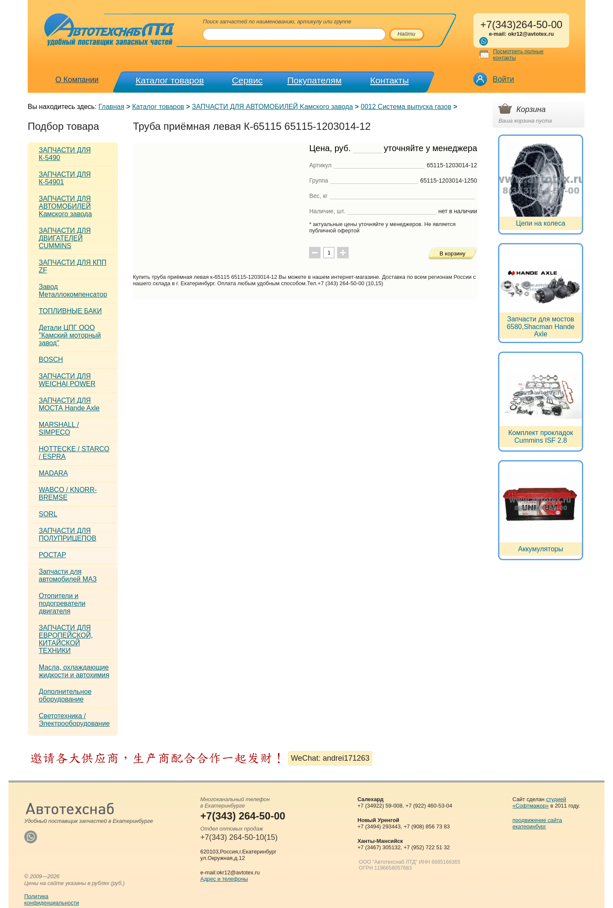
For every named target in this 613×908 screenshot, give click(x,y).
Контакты (389, 80)
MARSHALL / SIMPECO (59, 428)
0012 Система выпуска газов (406, 106)
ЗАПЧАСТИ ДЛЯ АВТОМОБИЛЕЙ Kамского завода (272, 106)
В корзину (452, 253)
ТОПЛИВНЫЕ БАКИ (70, 311)
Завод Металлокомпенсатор (73, 290)
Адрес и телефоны (224, 879)
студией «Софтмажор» (539, 802)
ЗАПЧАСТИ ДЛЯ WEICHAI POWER (67, 379)
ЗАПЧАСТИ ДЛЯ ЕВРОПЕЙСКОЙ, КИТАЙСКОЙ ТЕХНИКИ (66, 639)
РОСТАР (52, 555)
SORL (48, 514)
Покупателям (314, 80)
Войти (503, 79)
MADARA (53, 473)
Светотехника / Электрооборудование (74, 719)
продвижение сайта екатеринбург (537, 823)
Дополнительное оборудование (65, 695)
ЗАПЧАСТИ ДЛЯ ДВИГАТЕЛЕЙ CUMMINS (65, 238)
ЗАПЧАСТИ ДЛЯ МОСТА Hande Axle (69, 404)
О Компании (77, 79)
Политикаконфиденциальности (51, 899)
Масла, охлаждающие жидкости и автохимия (74, 671)
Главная (111, 106)
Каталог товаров (170, 80)
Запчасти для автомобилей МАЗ (68, 575)
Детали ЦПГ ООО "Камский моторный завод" (70, 335)
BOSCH (51, 359)
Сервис (247, 80)
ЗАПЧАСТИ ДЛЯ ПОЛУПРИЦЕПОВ (67, 534)
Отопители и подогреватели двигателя (62, 603)
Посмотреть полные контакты (518, 54)
